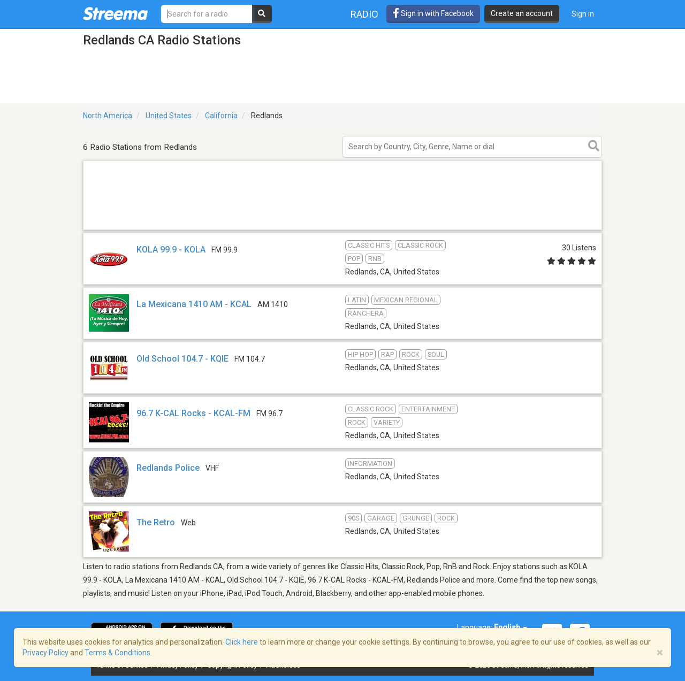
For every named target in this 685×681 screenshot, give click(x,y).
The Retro (155, 522)
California (221, 115)
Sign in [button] (583, 14)
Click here (241, 642)
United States (169, 115)
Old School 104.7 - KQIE (182, 359)
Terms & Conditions (117, 652)
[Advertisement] (342, 229)
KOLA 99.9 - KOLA (171, 249)
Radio (364, 14)
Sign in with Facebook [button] (433, 13)
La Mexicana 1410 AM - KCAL (194, 304)
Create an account (522, 13)
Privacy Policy (45, 652)
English (510, 627)
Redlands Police (168, 468)
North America (107, 115)
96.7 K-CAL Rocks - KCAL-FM (193, 413)
